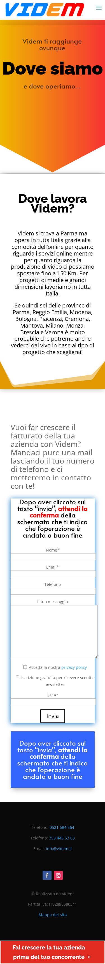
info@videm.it (59, 848)
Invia (52, 716)
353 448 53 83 (62, 838)
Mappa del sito (53, 914)
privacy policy (74, 667)
